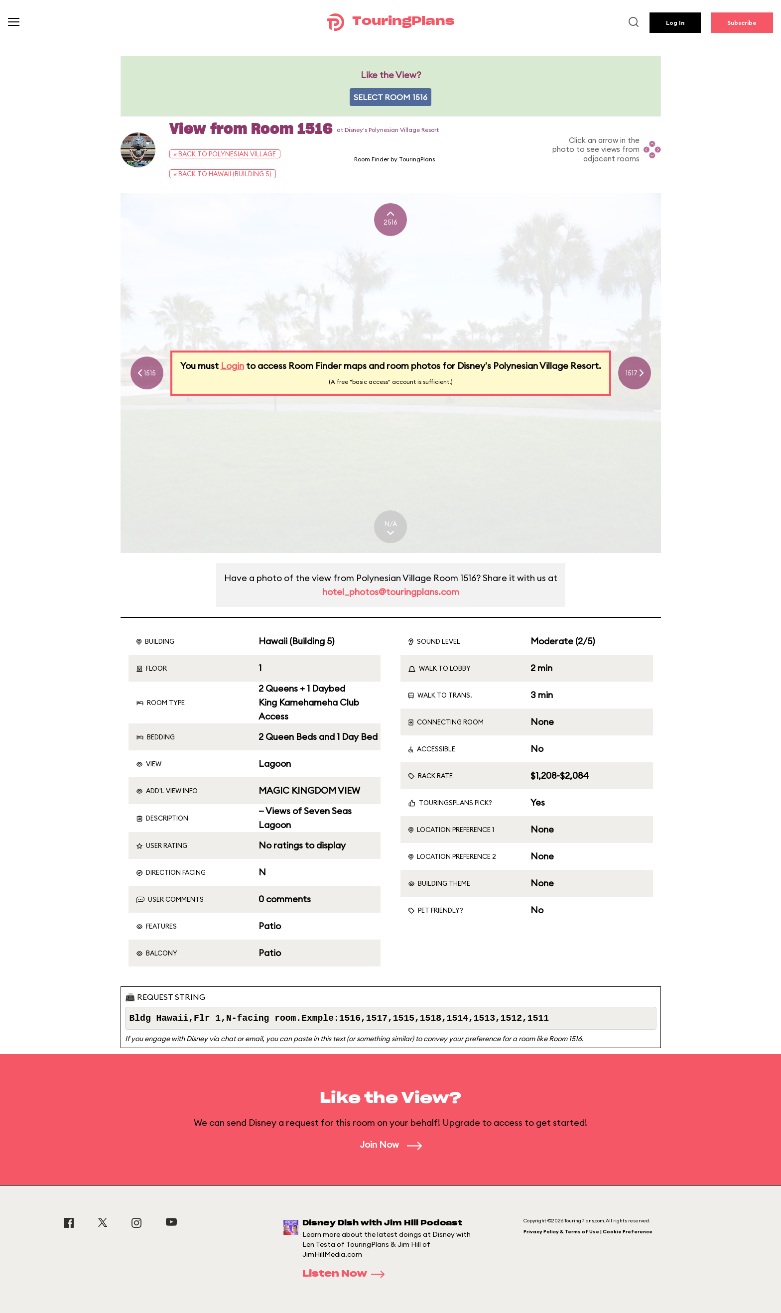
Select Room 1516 (390, 97)
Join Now (391, 1144)
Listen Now (346, 1274)
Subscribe (742, 22)
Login (232, 365)
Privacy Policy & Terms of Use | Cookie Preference (587, 1231)
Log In (675, 22)
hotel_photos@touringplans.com (390, 591)
